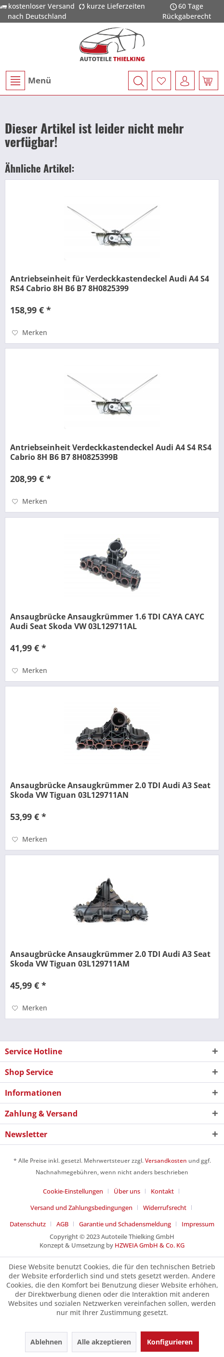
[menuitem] (28, 80)
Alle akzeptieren (104, 1341)
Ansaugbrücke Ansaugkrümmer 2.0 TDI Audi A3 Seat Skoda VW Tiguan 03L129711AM (110, 958)
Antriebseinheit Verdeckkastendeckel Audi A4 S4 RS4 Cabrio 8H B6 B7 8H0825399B (110, 452)
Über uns (127, 1191)
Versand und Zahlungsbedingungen (81, 1207)
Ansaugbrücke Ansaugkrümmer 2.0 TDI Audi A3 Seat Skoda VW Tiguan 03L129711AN (110, 790)
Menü (28, 80)
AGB (62, 1224)
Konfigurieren (170, 1341)
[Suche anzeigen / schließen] (137, 80)
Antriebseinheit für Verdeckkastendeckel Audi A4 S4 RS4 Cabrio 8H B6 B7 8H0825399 (109, 283)
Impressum (198, 1224)
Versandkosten (166, 1160)
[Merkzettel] (161, 80)
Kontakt (162, 1191)
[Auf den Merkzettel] (29, 332)
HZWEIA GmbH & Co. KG (149, 1245)
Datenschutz (28, 1224)
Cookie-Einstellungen (73, 1191)
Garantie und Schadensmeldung (125, 1224)
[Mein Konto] (185, 80)
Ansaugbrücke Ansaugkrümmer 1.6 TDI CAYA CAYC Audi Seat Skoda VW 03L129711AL (107, 621)
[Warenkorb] (208, 80)
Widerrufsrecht (164, 1207)
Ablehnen (46, 1341)
